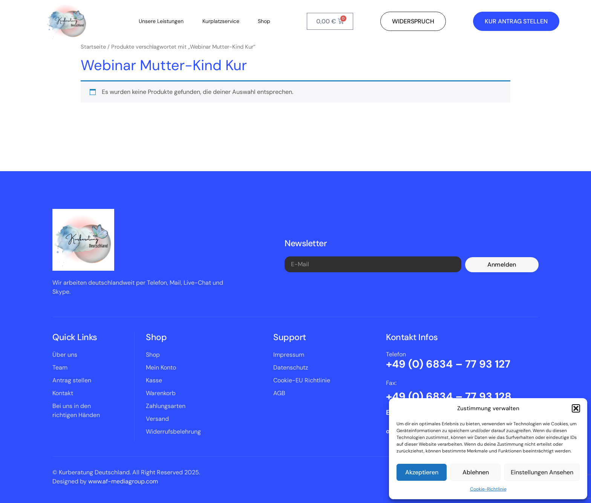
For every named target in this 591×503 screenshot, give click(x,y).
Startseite (93, 47)
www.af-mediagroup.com (123, 481)
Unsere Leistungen (161, 21)
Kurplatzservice (220, 21)
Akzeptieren (421, 472)
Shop (264, 21)
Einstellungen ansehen (542, 472)
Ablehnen (475, 472)
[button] (576, 408)
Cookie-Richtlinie (488, 489)
